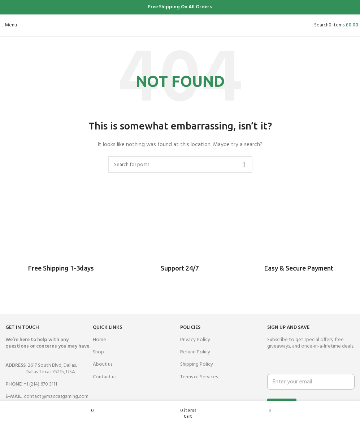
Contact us (104, 377)
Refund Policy (195, 352)
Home (99, 340)
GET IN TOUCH (22, 327)
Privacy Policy (195, 340)
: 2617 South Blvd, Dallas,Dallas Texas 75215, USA (41, 368)
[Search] (321, 25)
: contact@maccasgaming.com (46, 396)
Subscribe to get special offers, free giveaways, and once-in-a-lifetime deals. (310, 343)
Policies (190, 327)
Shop (98, 352)
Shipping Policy (196, 364)
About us (102, 364)
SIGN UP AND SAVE (288, 327)
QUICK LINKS (107, 327)
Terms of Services (199, 377)
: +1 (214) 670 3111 (31, 384)
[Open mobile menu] (9, 25)
